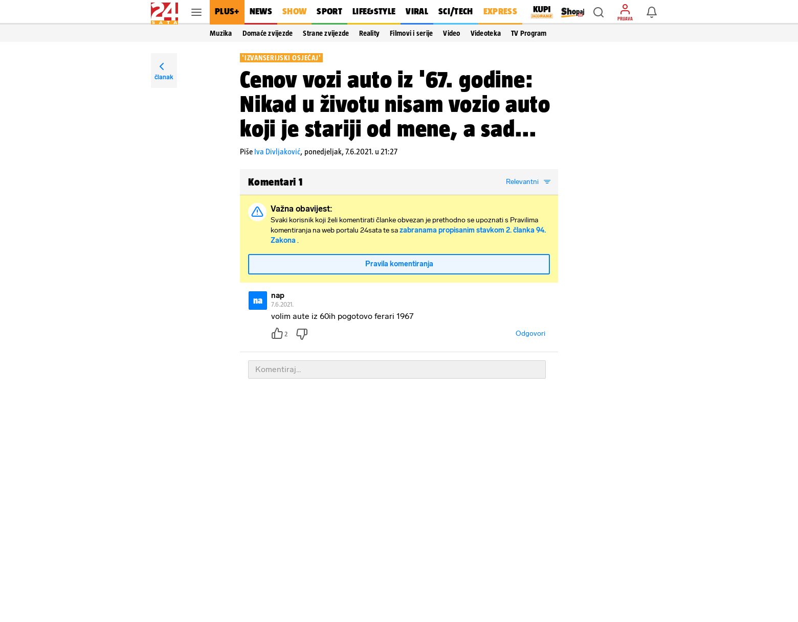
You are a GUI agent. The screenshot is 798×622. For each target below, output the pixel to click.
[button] (598, 12)
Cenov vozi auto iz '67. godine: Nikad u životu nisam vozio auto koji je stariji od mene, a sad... (395, 104)
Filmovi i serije (411, 33)
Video (451, 33)
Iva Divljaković (277, 151)
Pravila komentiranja (399, 264)
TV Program (529, 33)
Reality (369, 33)
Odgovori (530, 333)
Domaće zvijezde (267, 33)
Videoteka (486, 33)
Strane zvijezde (326, 33)
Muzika (221, 33)
